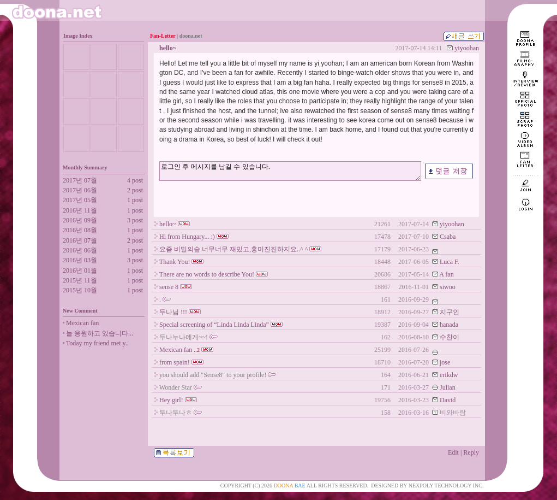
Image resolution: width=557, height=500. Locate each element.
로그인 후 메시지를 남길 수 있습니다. (290, 170)
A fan (446, 274)
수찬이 (449, 337)
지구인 (449, 312)
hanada (449, 324)
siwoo (448, 287)
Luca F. (449, 262)
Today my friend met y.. (97, 343)
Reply (471, 452)
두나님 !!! (173, 312)
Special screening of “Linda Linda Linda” (214, 324)
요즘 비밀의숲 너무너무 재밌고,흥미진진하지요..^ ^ (233, 249)
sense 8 (168, 287)
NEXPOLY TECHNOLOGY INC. (446, 486)
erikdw (449, 375)
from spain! (174, 362)
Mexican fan (82, 323)
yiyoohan (466, 48)
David (448, 400)
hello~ (167, 224)
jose (445, 362)
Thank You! (174, 262)
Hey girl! (171, 400)
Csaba (448, 236)
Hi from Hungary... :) (187, 236)
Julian (448, 387)
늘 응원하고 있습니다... (99, 333)
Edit (453, 452)
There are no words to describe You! (206, 274)
